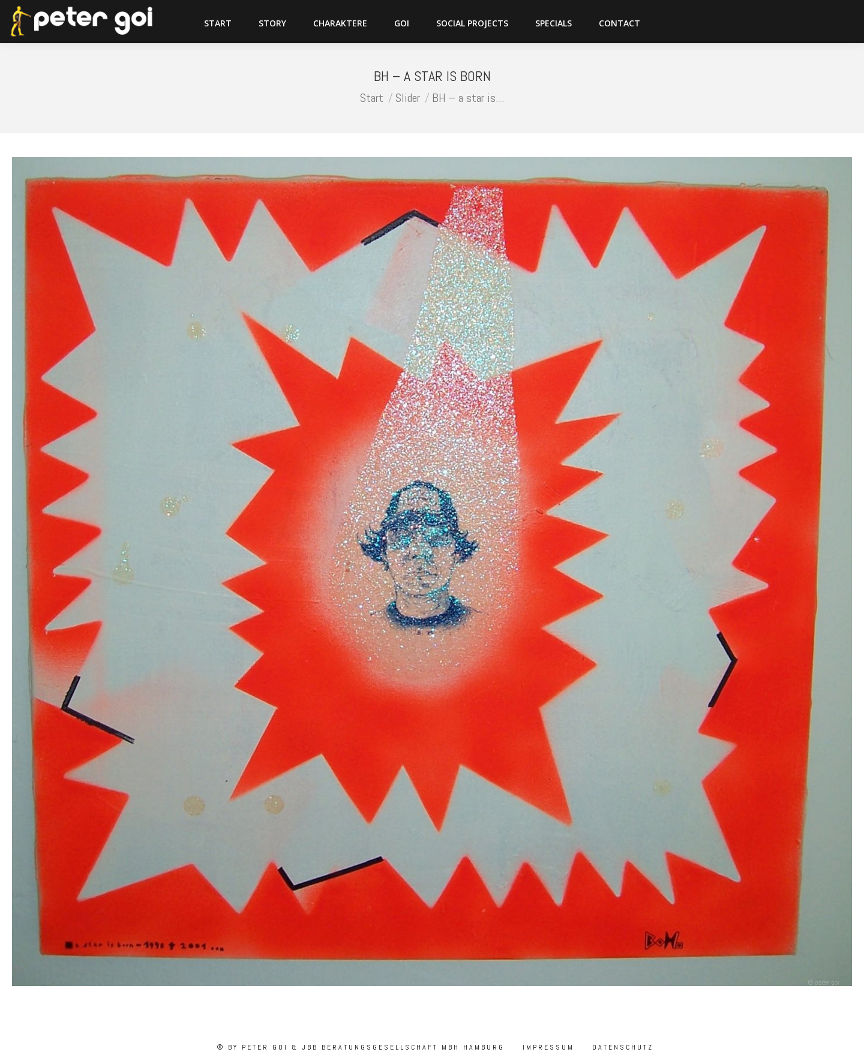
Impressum (546, 1047)
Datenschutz (621, 1047)
